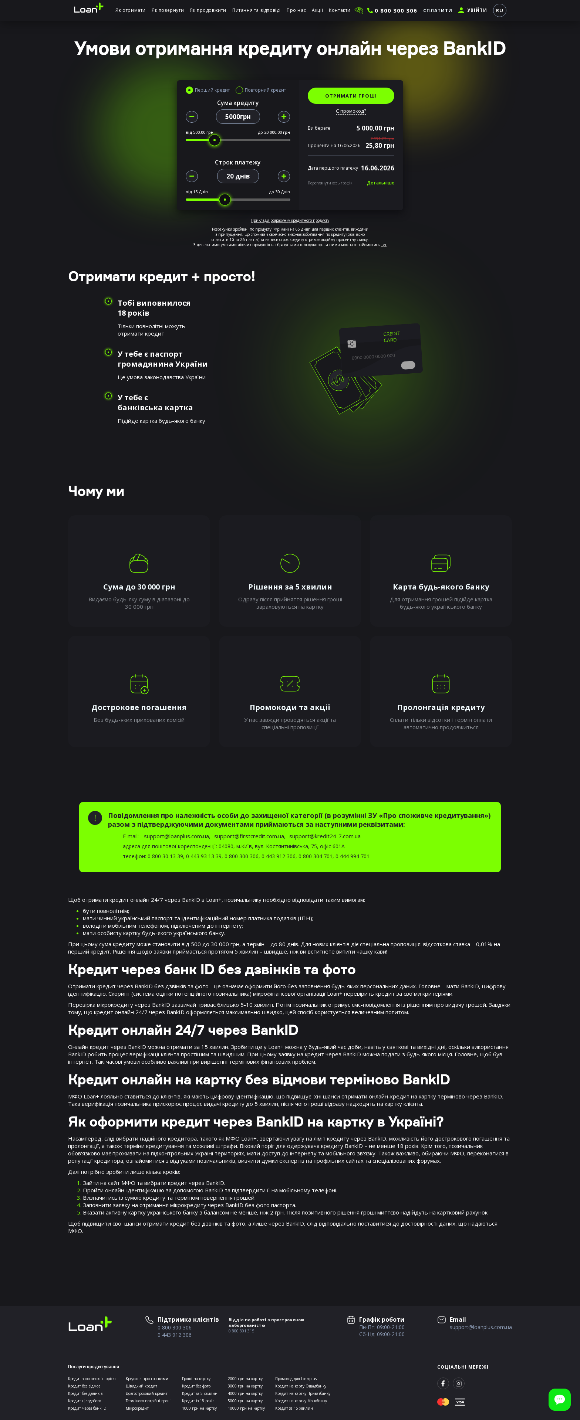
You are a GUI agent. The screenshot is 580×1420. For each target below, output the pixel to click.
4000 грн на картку (245, 1393)
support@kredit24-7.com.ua (325, 836)
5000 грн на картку (245, 1400)
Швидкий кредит (141, 1386)
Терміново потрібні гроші (149, 1400)
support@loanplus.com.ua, (177, 836)
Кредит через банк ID (87, 1408)
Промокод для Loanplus (296, 1378)
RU (499, 10)
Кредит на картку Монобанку (301, 1400)
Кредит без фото (196, 1386)
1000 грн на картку (199, 1408)
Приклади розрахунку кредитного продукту (290, 220)
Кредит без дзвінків (85, 1393)
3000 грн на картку (245, 1386)
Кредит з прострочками (147, 1378)
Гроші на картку (196, 1378)
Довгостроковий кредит (147, 1393)
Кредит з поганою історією (91, 1378)
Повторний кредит (265, 90)
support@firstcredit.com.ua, (250, 836)
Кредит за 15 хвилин (294, 1408)
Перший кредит (212, 90)
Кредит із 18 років (198, 1400)
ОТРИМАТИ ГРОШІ (351, 95)
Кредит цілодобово (84, 1400)
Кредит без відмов (84, 1386)
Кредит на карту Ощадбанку (300, 1386)
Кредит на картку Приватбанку (302, 1393)
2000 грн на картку (245, 1378)
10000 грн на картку (246, 1408)
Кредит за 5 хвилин (200, 1393)
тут (384, 244)
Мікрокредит (137, 1408)
